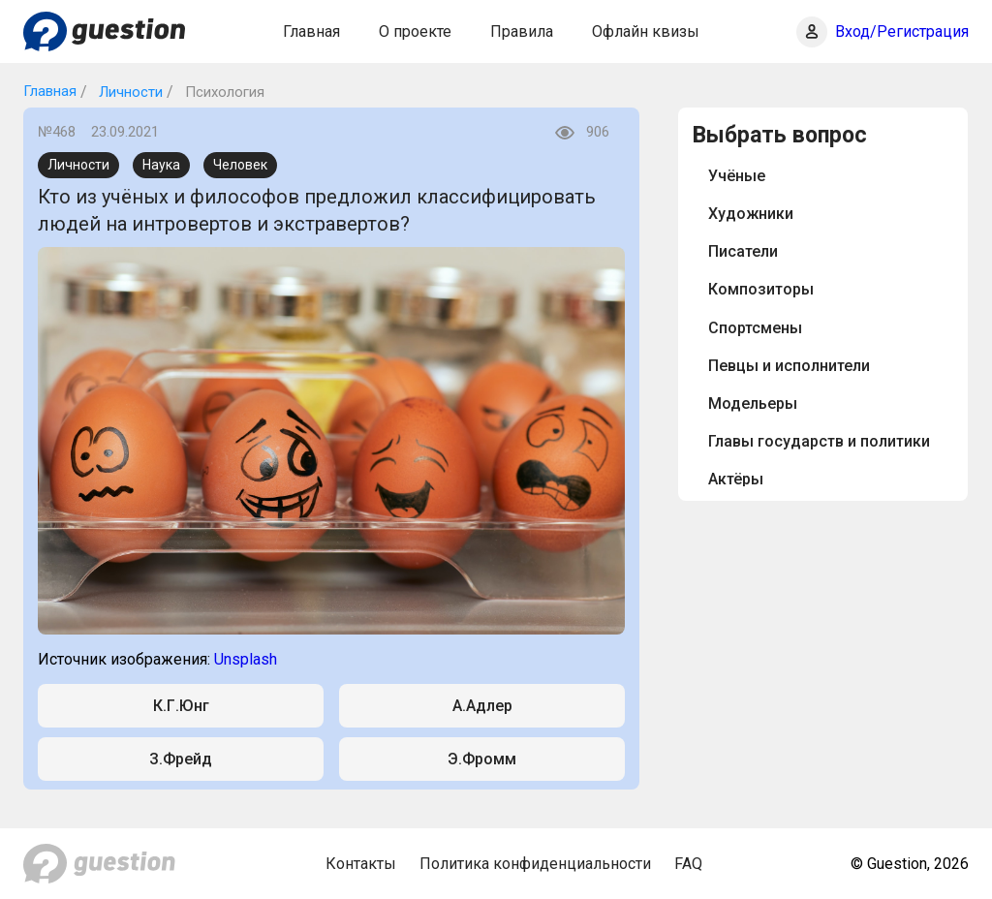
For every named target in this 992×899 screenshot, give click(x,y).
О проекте (415, 31)
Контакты (361, 863)
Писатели (743, 251)
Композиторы (761, 289)
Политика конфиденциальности (535, 863)
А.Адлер (482, 706)
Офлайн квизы (645, 31)
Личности (129, 92)
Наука (161, 164)
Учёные (736, 176)
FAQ (688, 863)
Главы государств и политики (819, 441)
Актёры (735, 479)
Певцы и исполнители (789, 365)
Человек (240, 164)
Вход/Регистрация (902, 31)
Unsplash (245, 659)
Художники (750, 213)
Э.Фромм (482, 759)
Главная (311, 31)
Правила (521, 31)
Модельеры (752, 403)
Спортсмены (755, 328)
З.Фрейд (180, 759)
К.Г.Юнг (181, 706)
